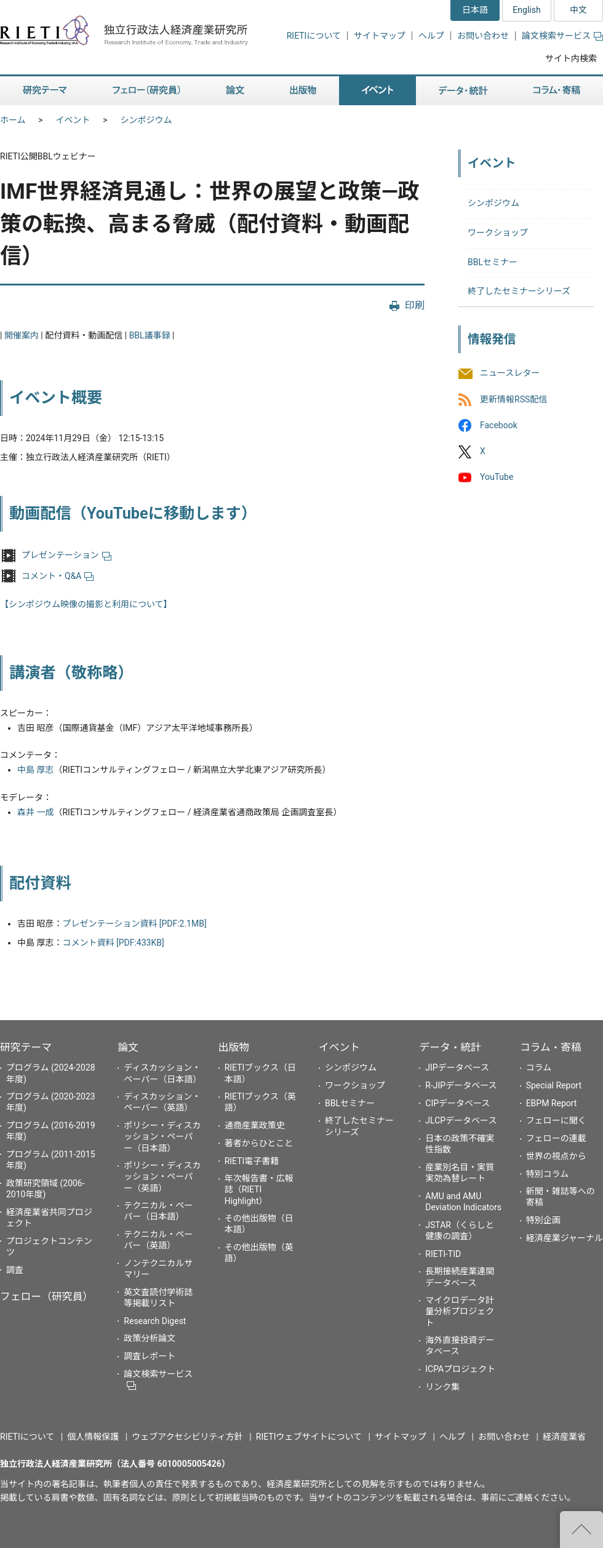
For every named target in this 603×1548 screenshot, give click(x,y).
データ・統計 (450, 1047)
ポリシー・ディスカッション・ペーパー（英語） (162, 1176)
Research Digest (155, 1321)
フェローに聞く (556, 1120)
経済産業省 (564, 1437)
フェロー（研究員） (46, 1296)
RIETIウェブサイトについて (309, 1437)
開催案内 (21, 335)
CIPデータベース (457, 1103)
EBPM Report (551, 1103)
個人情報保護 (93, 1437)
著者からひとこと (259, 1143)
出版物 (233, 1047)
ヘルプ (431, 36)
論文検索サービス (562, 36)
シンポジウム (146, 120)
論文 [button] (235, 90)
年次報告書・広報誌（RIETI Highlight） (259, 1189)
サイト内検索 (571, 58)
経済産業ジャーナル (564, 1238)
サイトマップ (379, 36)
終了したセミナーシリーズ (519, 291)
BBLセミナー (492, 262)
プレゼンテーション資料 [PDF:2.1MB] (134, 923)
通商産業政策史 (255, 1125)
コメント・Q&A (58, 576)
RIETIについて (314, 36)
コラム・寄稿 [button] (557, 90)
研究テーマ (26, 1047)
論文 (128, 1047)
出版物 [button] (303, 90)
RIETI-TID (443, 1254)
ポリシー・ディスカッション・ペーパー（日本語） (162, 1136)
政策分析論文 (149, 1338)
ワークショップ (498, 232)
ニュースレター (510, 373)
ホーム (13, 120)
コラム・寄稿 (550, 1047)
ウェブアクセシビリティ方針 (187, 1437)
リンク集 (442, 1387)
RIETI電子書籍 (252, 1161)
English (526, 10)
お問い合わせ (483, 36)
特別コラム (547, 1174)
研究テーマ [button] (45, 90)
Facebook (498, 425)
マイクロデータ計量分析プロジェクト (459, 1311)
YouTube (496, 477)
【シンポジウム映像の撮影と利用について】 (86, 604)
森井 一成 (35, 812)
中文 (578, 10)
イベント (73, 120)
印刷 (415, 305)
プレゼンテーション (66, 555)
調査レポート (149, 1356)
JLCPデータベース (461, 1120)
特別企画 (543, 1220)
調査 (14, 1270)
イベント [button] (377, 90)
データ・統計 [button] (463, 90)
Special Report (553, 1085)
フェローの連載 (556, 1138)
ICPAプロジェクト (460, 1369)
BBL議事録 (149, 335)
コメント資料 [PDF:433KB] (113, 943)
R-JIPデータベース (461, 1085)
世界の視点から (556, 1156)
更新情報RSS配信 (513, 399)
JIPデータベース (457, 1067)
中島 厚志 (35, 770)
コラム (539, 1067)
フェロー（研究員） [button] (146, 90)
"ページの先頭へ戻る (581, 1529)
